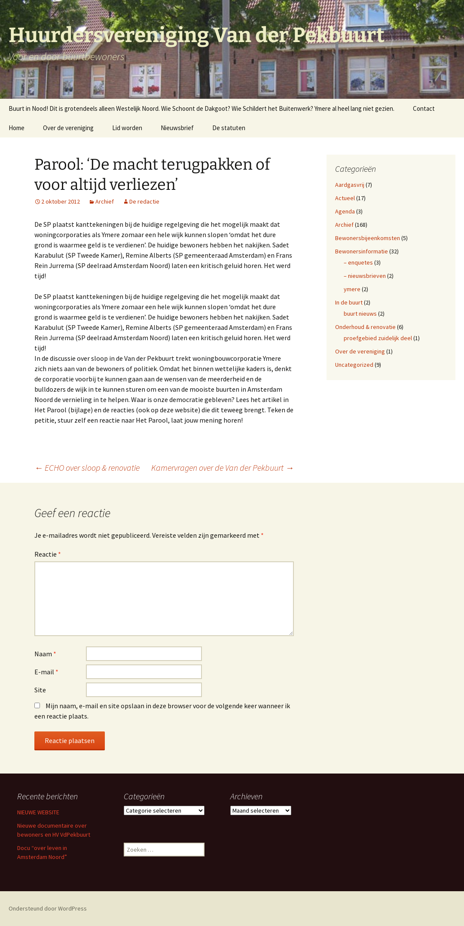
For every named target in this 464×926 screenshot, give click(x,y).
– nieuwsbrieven (365, 276)
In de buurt (349, 302)
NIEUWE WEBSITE (38, 812)
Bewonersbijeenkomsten (367, 238)
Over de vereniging (68, 128)
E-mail (46, 671)
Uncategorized (354, 365)
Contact (424, 108)
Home (16, 128)
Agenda (345, 211)
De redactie (144, 201)
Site (40, 689)
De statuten (228, 128)
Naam (45, 653)
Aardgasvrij (349, 185)
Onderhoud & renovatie (365, 327)
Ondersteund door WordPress (48, 908)
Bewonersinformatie (361, 251)
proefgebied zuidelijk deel (378, 338)
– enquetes (358, 262)
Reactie (47, 554)
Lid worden (127, 128)
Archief (104, 201)
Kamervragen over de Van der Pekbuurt (222, 467)
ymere (352, 289)
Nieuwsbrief (177, 128)
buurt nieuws (360, 313)
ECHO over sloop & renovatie (87, 467)
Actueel (345, 198)
